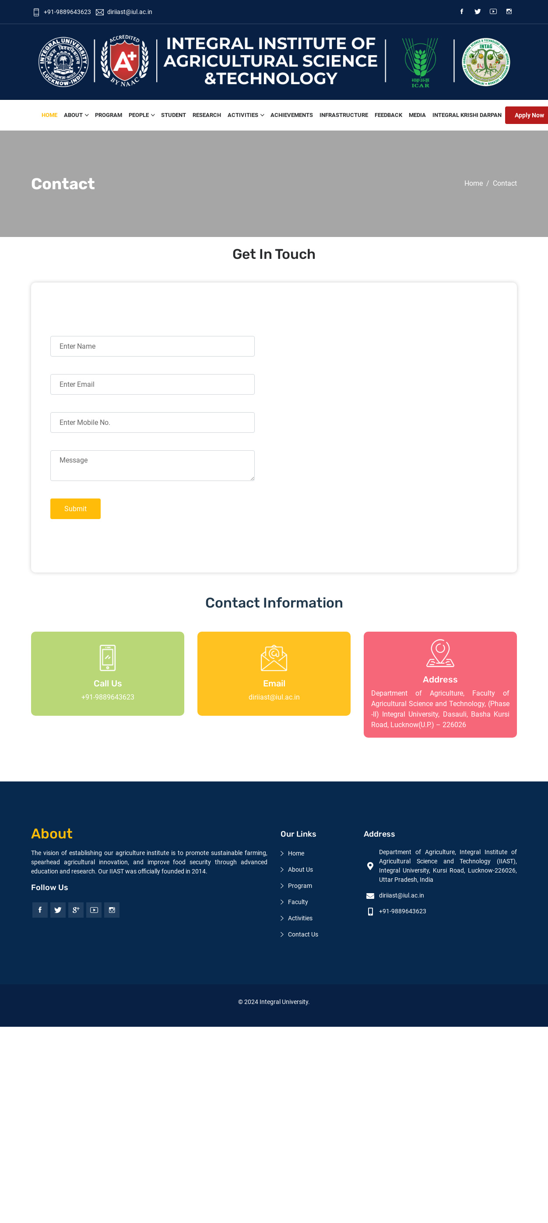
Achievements (291, 115)
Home (49, 115)
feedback (388, 115)
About (73, 115)
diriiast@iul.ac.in (274, 697)
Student (173, 115)
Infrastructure (344, 115)
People (139, 115)
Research (207, 115)
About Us (300, 869)
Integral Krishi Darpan (467, 115)
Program (108, 115)
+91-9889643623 (61, 11)
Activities (243, 115)
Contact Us (303, 934)
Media (417, 115)
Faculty (298, 901)
